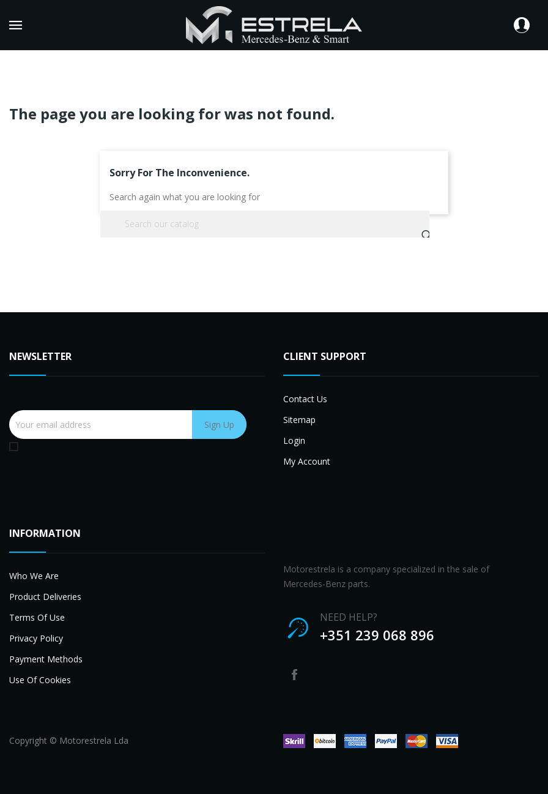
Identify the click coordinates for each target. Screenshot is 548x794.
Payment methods (46, 659)
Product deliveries (45, 596)
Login (294, 440)
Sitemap (299, 419)
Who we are (34, 576)
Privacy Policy (36, 638)
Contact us (305, 399)
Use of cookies (40, 680)
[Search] (264, 224)
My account (306, 461)
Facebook (294, 675)
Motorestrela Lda (93, 740)
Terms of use (37, 617)
